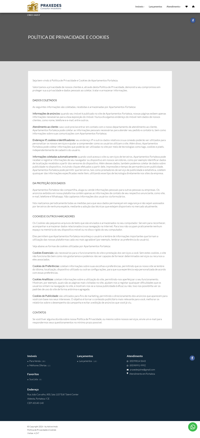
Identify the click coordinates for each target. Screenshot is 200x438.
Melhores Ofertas (38, 365)
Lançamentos (155, 6)
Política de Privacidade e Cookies (41, 430)
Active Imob (52, 426)
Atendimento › (174, 6)
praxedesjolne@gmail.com (141, 369)
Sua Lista (34, 379)
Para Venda (36, 361)
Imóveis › (139, 6)
